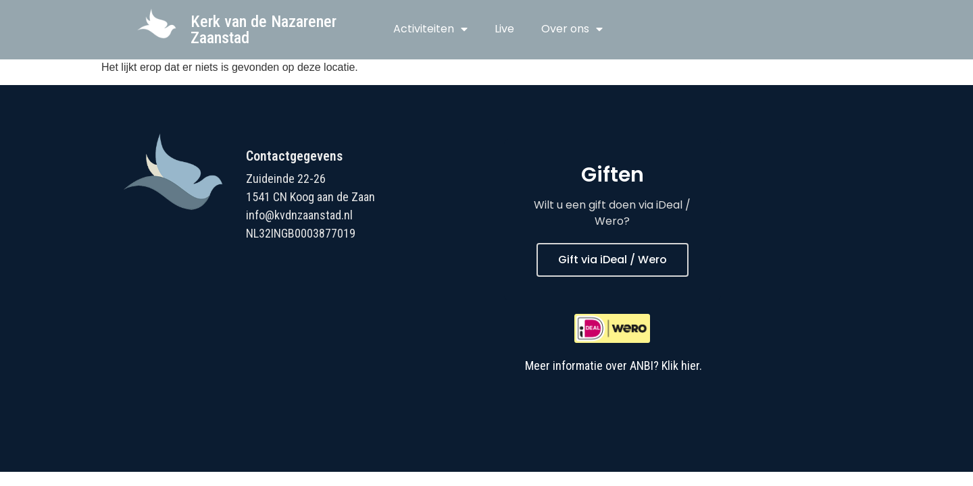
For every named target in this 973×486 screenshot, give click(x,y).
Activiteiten (430, 29)
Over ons (572, 29)
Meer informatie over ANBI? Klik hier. (613, 365)
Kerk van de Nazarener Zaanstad (263, 29)
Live (504, 28)
